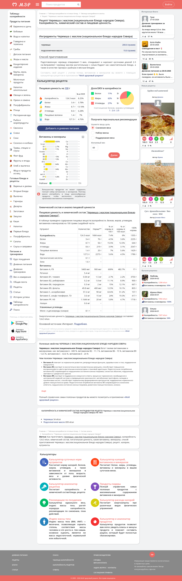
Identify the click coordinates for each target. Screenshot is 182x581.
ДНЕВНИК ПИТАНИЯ (19, 555)
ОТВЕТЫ (56, 570)
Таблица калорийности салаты (93, 13)
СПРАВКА (97, 560)
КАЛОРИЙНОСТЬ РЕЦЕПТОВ (63, 565)
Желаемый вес (98, 143)
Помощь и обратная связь (21, 317)
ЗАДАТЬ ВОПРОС (100, 568)
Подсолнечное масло (54, 422)
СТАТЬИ (15, 570)
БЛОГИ (15, 565)
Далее (114, 155)
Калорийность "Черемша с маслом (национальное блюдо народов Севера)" (71, 434)
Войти (168, 4)
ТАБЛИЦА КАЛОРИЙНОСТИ (63, 560)
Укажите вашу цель (100, 124)
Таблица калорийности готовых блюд (63, 13)
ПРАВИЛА (108, 573)
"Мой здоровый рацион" (91, 75)
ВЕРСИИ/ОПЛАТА (100, 563)
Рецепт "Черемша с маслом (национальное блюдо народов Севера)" (68, 16)
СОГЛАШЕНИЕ (99, 573)
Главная (42, 13)
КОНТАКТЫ (112, 568)
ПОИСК (55, 555)
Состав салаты (86, 431)
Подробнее (80, 323)
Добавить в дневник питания (62, 128)
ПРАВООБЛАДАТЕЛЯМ (102, 555)
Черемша (48, 419)
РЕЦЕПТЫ (15, 560)
